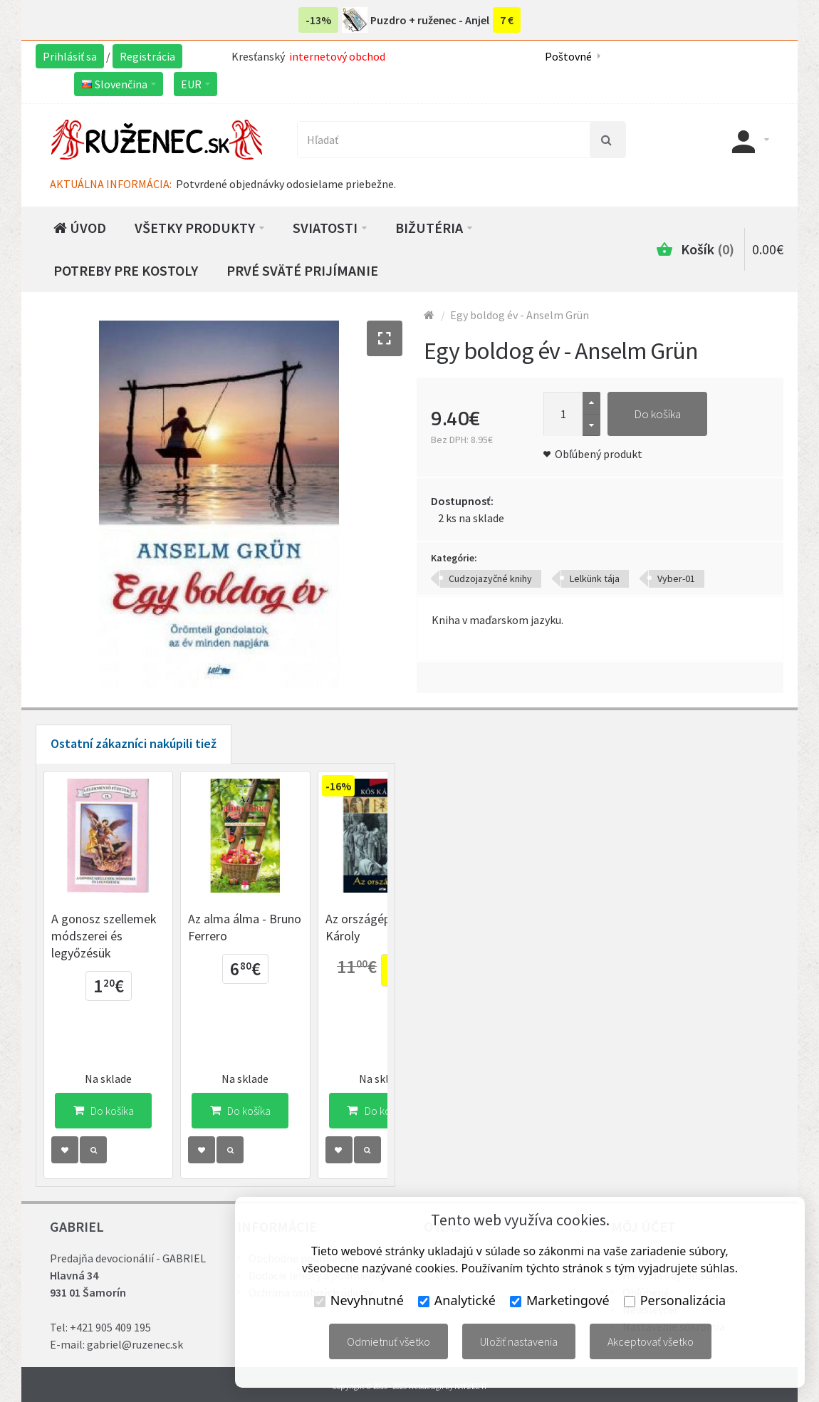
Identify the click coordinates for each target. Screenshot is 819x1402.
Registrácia (147, 56)
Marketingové (560, 1300)
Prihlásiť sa (70, 56)
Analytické (457, 1300)
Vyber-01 (676, 578)
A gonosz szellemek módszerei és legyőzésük (118, 950)
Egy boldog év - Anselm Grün (519, 315)
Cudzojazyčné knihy (490, 578)
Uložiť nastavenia (519, 1341)
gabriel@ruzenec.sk (135, 1344)
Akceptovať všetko (650, 1341)
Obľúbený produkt (598, 454)
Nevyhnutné (359, 1300)
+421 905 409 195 (110, 1327)
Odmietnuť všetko (388, 1341)
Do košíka (657, 414)
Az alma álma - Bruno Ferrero (267, 950)
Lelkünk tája (595, 578)
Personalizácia (675, 1300)
